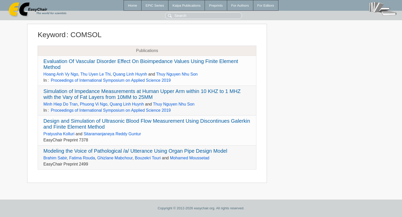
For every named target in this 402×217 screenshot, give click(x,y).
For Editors (265, 5)
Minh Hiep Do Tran (60, 104)
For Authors (240, 5)
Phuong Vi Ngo (93, 104)
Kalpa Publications (187, 5)
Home (132, 5)
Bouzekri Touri (148, 158)
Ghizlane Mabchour (115, 158)
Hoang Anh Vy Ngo (60, 74)
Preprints (216, 5)
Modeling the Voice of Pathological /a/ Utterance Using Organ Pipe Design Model (135, 151)
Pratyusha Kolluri (58, 134)
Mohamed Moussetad (189, 158)
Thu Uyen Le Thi (95, 74)
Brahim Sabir (55, 158)
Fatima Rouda (82, 158)
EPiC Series (155, 5)
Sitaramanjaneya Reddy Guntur (112, 134)
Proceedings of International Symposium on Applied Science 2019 (111, 80)
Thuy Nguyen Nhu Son (177, 74)
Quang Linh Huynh (130, 74)
